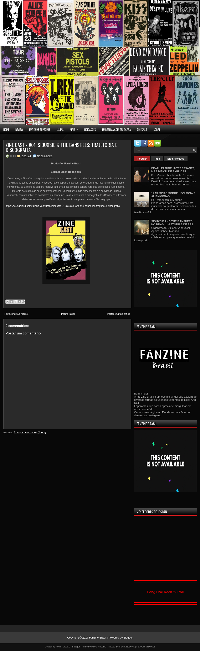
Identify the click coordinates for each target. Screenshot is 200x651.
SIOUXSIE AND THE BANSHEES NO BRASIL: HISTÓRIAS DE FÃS (172, 223)
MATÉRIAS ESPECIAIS (39, 129)
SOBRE (156, 129)
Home (6, 129)
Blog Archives (175, 158)
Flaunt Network (127, 646)
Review (19, 129)
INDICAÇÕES (90, 129)
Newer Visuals (63, 646)
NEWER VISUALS (146, 646)
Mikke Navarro (98, 646)
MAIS (75, 128)
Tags (157, 158)
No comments (44, 156)
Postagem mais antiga (118, 314)
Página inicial (68, 314)
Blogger (128, 637)
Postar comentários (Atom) (30, 432)
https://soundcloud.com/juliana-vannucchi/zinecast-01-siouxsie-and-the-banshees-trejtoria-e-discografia (63, 206)
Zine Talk (26, 156)
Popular (142, 158)
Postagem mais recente (17, 314)
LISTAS (60, 129)
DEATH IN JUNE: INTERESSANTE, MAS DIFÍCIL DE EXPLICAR (173, 170)
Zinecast (142, 129)
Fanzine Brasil (97, 637)
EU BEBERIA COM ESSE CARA (116, 129)
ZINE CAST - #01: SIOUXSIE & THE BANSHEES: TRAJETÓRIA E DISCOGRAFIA (61, 147)
